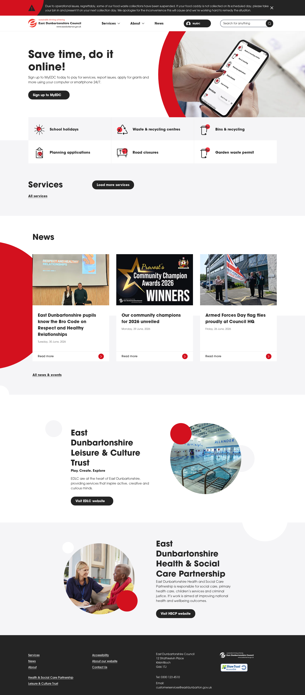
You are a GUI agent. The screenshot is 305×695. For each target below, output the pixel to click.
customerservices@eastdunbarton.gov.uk (184, 687)
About (32, 667)
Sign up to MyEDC (47, 95)
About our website (104, 661)
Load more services (113, 185)
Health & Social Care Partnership (50, 677)
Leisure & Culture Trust (43, 683)
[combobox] (246, 23)
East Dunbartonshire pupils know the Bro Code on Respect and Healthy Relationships (67, 325)
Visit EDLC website (90, 501)
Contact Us (99, 667)
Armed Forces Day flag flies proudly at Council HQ (235, 319)
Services (34, 655)
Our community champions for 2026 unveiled (151, 319)
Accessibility (100, 655)
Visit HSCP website (176, 614)
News (159, 23)
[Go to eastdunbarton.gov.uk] (54, 23)
